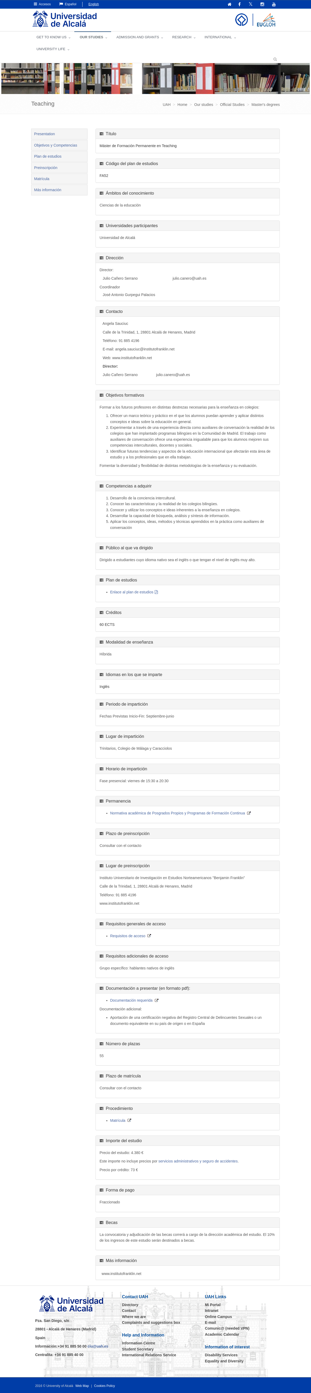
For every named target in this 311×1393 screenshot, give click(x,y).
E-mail (210, 1322)
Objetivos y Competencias (55, 145)
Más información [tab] (47, 190)
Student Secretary (138, 1349)
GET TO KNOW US (51, 37)
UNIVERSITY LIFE (50, 49)
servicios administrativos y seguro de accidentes (198, 1161)
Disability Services (221, 1355)
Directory (130, 1305)
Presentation (44, 134)
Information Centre (138, 1343)
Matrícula (41, 179)
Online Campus (218, 1317)
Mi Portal (213, 1305)
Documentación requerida (131, 1000)
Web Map (82, 1386)
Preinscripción (45, 168)
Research (181, 37)
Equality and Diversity (224, 1361)
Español (67, 4)
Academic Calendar (222, 1334)
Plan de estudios (48, 156)
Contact (129, 1310)
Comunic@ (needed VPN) (227, 1328)
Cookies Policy (104, 1386)
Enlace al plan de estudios (131, 592)
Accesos (42, 4)
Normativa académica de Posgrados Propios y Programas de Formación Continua (177, 813)
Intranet (211, 1310)
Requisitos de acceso (127, 936)
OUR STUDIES (91, 37)
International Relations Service (149, 1355)
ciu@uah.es (98, 1346)
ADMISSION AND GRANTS (137, 37)
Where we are (134, 1317)
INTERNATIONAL (218, 37)
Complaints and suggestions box (151, 1322)
